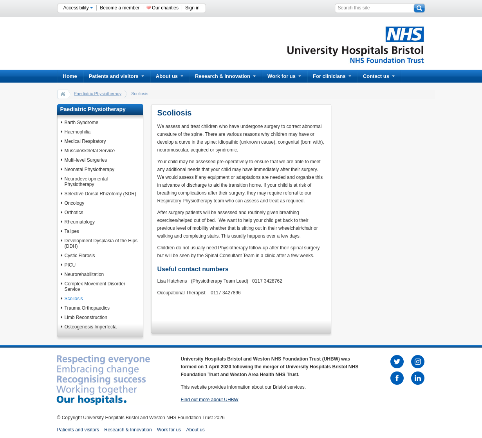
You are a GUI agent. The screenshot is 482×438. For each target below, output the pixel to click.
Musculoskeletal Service (90, 150)
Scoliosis (74, 298)
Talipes (72, 231)
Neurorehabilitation (84, 274)
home (63, 94)
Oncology (75, 203)
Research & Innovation (225, 76)
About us (169, 76)
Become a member (119, 8)
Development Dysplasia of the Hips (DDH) (101, 243)
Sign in (192, 8)
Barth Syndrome (82, 122)
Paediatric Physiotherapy (98, 93)
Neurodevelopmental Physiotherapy (86, 181)
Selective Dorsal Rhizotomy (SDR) (100, 193)
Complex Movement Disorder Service (95, 286)
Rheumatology (80, 222)
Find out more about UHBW (209, 399)
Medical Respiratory (85, 141)
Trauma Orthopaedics (87, 308)
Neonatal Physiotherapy (89, 169)
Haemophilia (78, 132)
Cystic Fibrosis (80, 255)
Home (70, 76)
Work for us (284, 76)
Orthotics (74, 212)
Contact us (379, 76)
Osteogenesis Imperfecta (91, 327)
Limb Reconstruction (86, 317)
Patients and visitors (116, 76)
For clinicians (332, 76)
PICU (70, 265)
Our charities (165, 8)
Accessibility (78, 8)
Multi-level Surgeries (86, 160)
